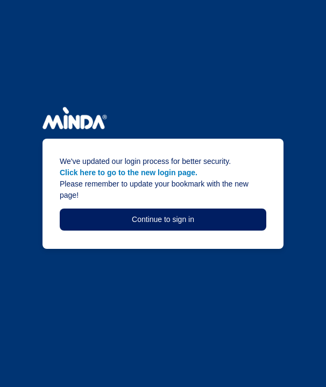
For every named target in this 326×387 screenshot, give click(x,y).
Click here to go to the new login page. (128, 172)
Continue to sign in (163, 219)
